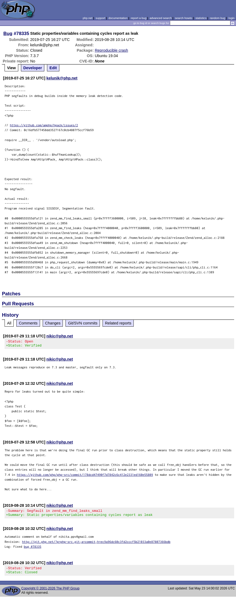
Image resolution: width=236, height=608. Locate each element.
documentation (118, 18)
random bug (217, 18)
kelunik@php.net (62, 78)
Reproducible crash (111, 50)
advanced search (161, 18)
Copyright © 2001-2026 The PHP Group (50, 593)
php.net (87, 18)
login (231, 18)
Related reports (118, 323)
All (9, 323)
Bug (8, 33)
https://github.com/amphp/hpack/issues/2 (44, 125)
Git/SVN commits (82, 323)
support (100, 18)
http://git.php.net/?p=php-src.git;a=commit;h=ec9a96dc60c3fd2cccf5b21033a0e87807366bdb (96, 545)
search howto (183, 18)
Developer (32, 68)
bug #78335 (32, 549)
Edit (53, 68)
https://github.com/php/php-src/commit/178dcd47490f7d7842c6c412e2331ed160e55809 (85, 476)
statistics (200, 18)
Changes (53, 323)
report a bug (138, 18)
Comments (28, 323)
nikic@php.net (59, 336)
